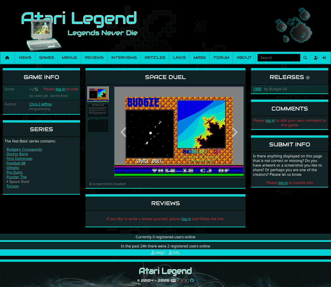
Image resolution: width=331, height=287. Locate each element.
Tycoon (12, 186)
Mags (200, 57)
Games (46, 57)
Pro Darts (14, 172)
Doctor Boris (17, 153)
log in (60, 88)
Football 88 (16, 163)
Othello (12, 167)
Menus (69, 57)
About (244, 57)
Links (179, 57)
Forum (221, 57)
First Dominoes (19, 158)
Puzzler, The (16, 176)
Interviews (124, 57)
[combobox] (278, 58)
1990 (257, 88)
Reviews (94, 57)
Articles (155, 57)
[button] (124, 132)
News (25, 57)
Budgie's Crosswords (24, 149)
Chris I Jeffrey (40, 104)
